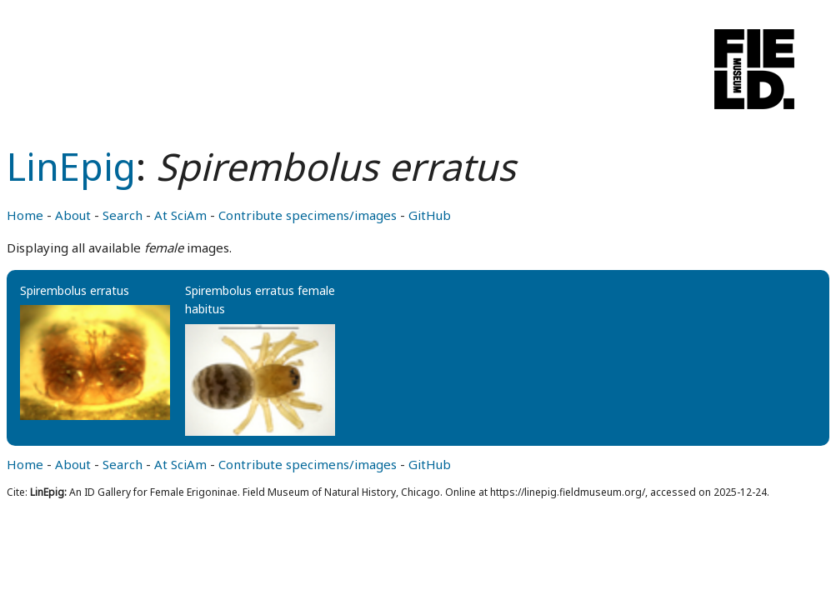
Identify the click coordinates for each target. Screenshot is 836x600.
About (73, 215)
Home (25, 215)
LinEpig (71, 166)
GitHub (429, 215)
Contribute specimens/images (307, 215)
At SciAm (180, 215)
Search (123, 215)
